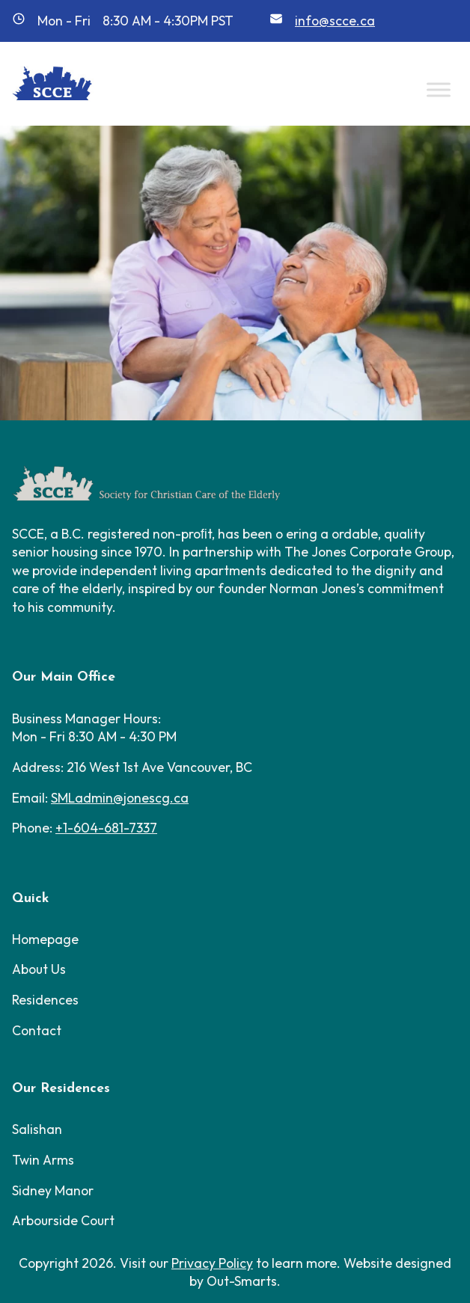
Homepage (45, 939)
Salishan (37, 1129)
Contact (36, 1030)
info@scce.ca (335, 20)
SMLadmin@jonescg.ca (120, 797)
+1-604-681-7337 (106, 827)
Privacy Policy (212, 1263)
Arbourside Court (63, 1220)
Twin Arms (43, 1159)
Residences (45, 999)
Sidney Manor (53, 1190)
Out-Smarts (242, 1281)
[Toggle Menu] (439, 89)
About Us (39, 969)
